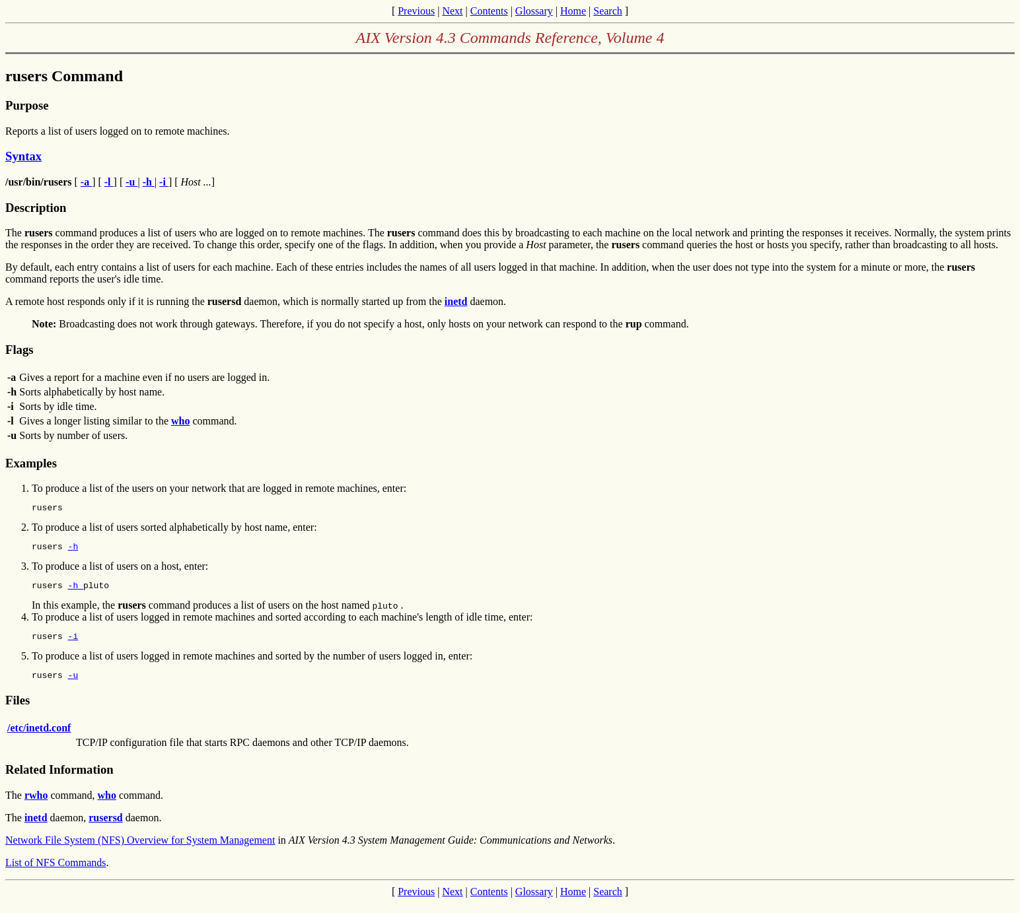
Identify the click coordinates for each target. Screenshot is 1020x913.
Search (607, 11)
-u (73, 685)
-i (73, 644)
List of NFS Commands (55, 872)
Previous (416, 11)
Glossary (534, 11)
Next (452, 11)
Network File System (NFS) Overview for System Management (140, 850)
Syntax (23, 156)
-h (73, 550)
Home (573, 11)
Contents (489, 11)
